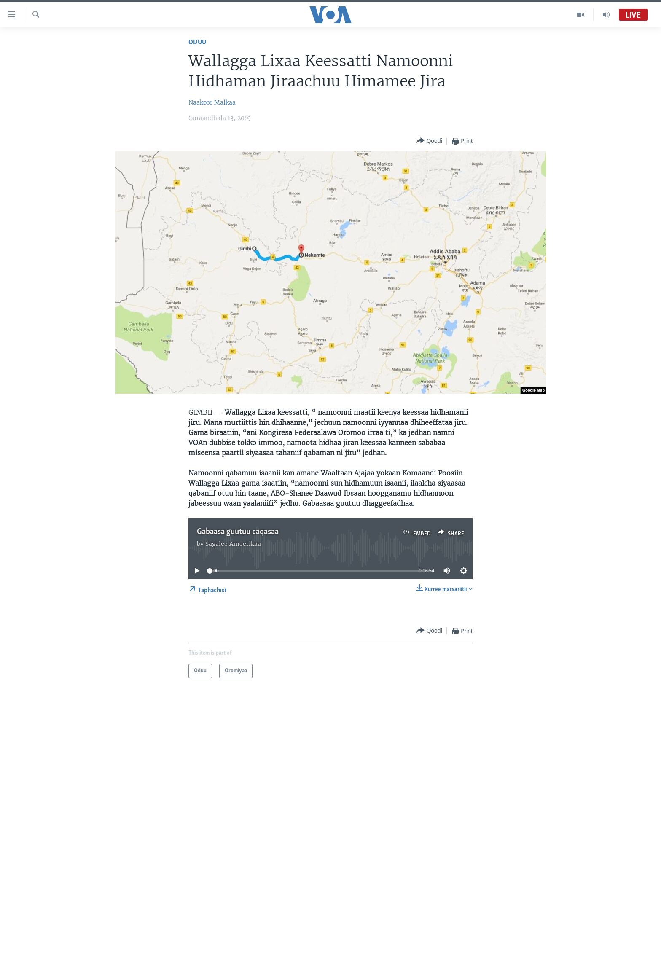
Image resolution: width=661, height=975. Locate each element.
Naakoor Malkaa (212, 102)
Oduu (197, 42)
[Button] (429, 141)
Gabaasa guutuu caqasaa (238, 532)
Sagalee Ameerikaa (233, 544)
